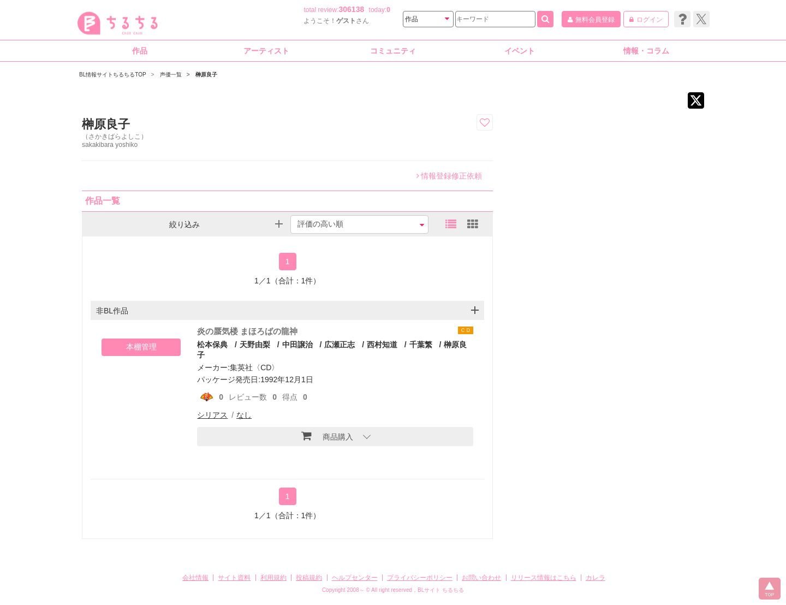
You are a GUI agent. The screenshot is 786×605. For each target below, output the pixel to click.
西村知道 (382, 344)
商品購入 (327, 435)
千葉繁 (420, 344)
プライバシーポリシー (419, 577)
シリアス (212, 415)
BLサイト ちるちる (441, 590)
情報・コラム (646, 50)
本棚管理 (141, 346)
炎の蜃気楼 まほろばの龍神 (247, 331)
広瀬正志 (339, 344)
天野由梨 (255, 344)
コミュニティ (393, 50)
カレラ (595, 577)
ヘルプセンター (355, 577)
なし (244, 415)
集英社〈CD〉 (254, 367)
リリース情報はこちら (543, 577)
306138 (352, 9)
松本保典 (212, 344)
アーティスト (266, 50)
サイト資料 (234, 577)
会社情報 (195, 577)
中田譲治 (297, 344)
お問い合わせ (481, 577)
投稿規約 (309, 577)
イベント (519, 50)
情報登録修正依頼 (449, 175)
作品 (139, 50)
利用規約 (273, 577)
